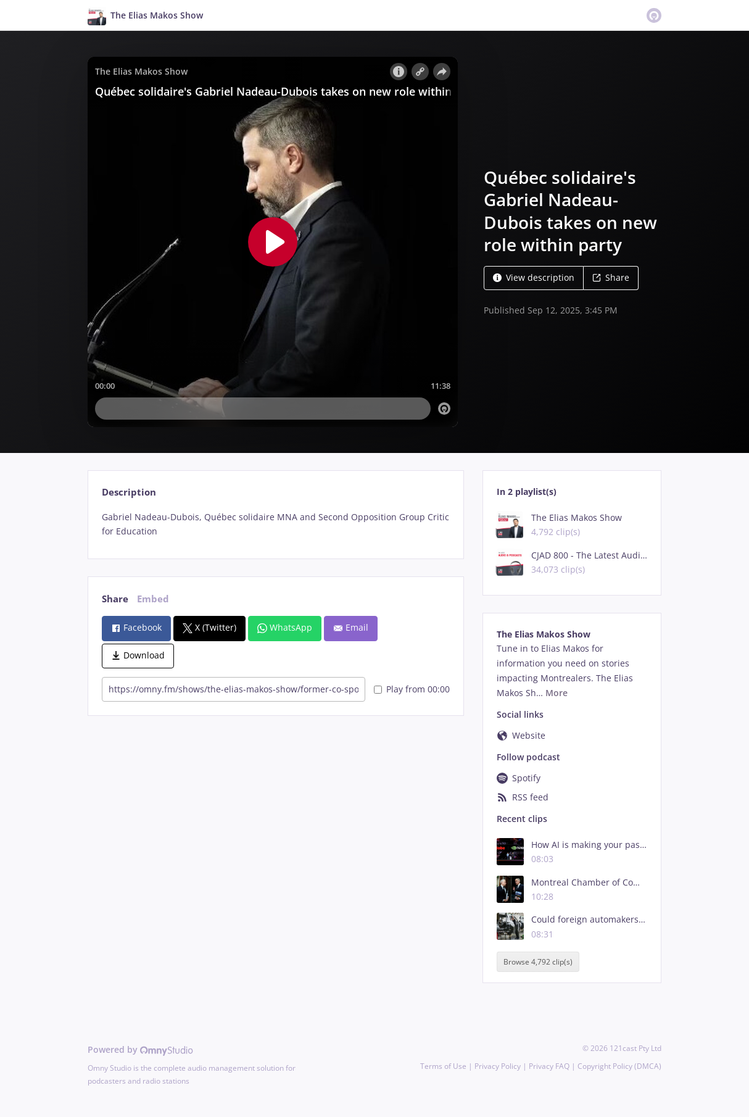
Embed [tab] (153, 598)
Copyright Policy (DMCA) (619, 1066)
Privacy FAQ (549, 1066)
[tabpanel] (275, 524)
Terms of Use (443, 1066)
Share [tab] (115, 598)
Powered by (140, 1049)
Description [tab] (129, 492)
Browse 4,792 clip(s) (538, 962)
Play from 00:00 (412, 689)
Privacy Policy (497, 1066)
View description (533, 277)
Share (610, 277)
